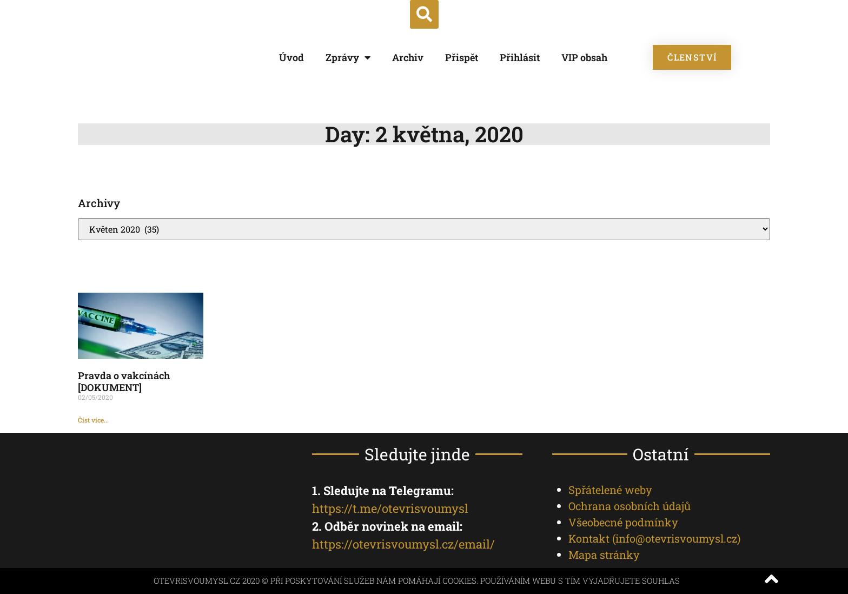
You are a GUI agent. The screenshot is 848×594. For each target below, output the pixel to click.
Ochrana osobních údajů (629, 506)
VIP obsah (584, 57)
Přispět (461, 57)
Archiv (407, 57)
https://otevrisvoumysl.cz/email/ (403, 544)
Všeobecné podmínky (623, 522)
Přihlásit (520, 57)
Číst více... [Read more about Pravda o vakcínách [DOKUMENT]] (93, 419)
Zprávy (348, 57)
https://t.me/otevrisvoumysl (390, 508)
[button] (424, 14)
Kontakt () (654, 538)
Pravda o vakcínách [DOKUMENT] (124, 381)
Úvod (291, 57)
